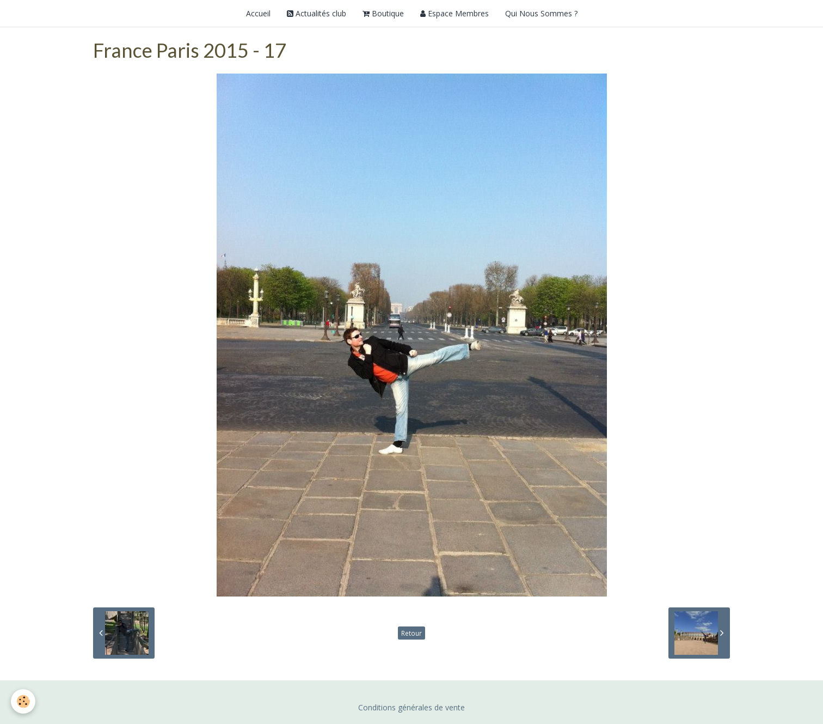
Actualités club (316, 13)
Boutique (383, 13)
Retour (411, 633)
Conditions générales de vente (411, 707)
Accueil (258, 13)
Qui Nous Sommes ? (541, 13)
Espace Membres (454, 13)
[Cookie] (23, 701)
